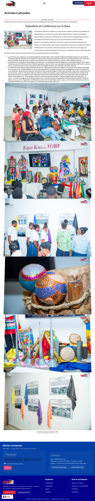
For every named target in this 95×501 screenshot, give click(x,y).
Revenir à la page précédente (47, 432)
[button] (44, 3)
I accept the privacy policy (13, 463)
